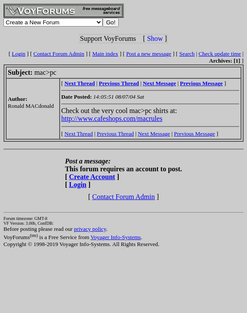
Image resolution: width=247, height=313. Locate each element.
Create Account (92, 176)
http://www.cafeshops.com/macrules (112, 118)
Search (186, 53)
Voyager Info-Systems (115, 237)
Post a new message (148, 53)
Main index (105, 53)
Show (155, 38)
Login (18, 53)
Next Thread (78, 133)
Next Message (154, 133)
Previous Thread (115, 133)
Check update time (220, 53)
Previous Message (194, 133)
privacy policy (90, 229)
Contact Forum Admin (58, 53)
